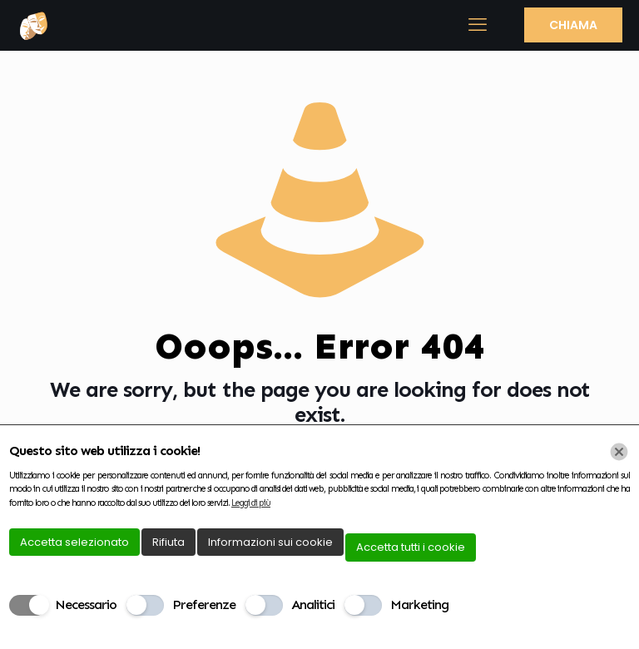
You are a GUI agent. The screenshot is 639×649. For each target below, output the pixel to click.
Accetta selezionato (74, 542)
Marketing (419, 604)
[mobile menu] (477, 25)
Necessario (85, 604)
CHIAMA (573, 25)
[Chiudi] (619, 452)
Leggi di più (250, 503)
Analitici (312, 604)
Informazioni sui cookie (270, 542)
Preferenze (203, 604)
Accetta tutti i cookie (410, 547)
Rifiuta (168, 542)
